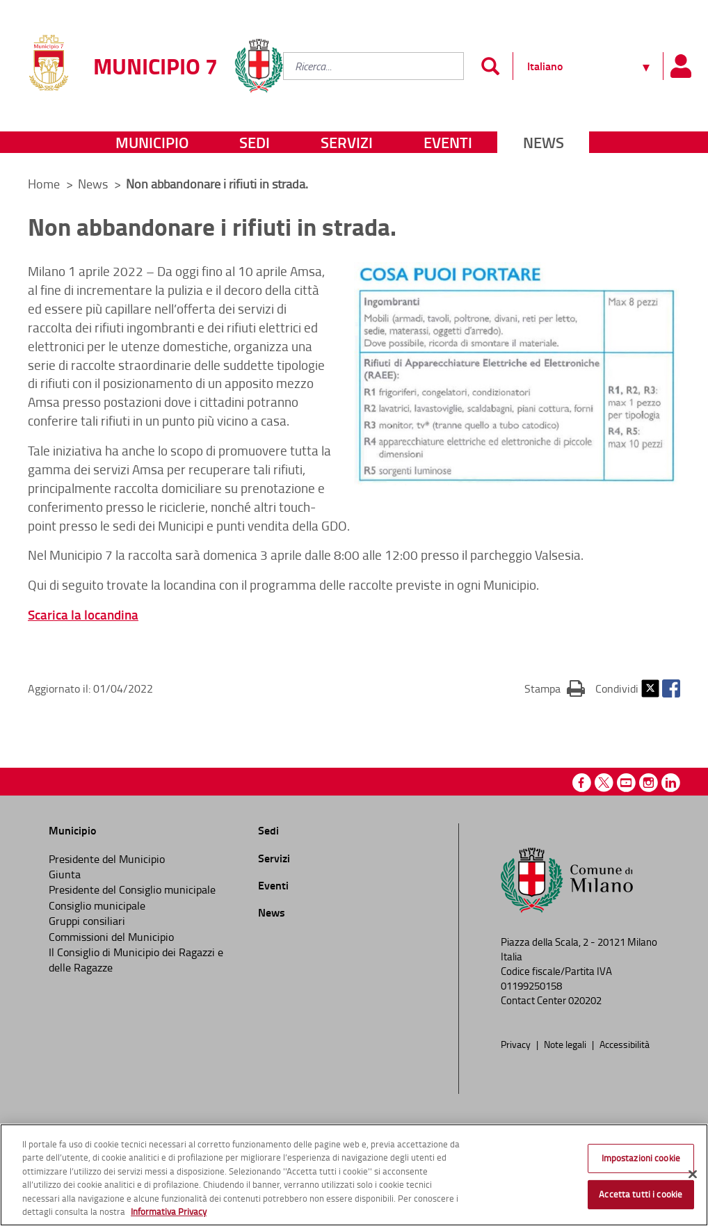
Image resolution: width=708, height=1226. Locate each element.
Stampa (554, 687)
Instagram (648, 782)
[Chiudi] (692, 1174)
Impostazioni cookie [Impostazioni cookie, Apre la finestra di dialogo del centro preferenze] (641, 1158)
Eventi (448, 142)
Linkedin (670, 782)
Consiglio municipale (97, 905)
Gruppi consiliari (87, 920)
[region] (354, 1175)
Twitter (650, 688)
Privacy (517, 1044)
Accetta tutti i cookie (640, 1194)
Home (44, 183)
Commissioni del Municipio (111, 936)
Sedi (254, 142)
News (543, 142)
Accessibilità (625, 1044)
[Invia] (490, 66)
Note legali (566, 1044)
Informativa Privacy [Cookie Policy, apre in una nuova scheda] (169, 1211)
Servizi (347, 142)
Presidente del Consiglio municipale (132, 889)
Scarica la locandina (83, 614)
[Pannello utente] (680, 66)
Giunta (65, 874)
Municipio (151, 142)
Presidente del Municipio (107, 858)
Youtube (626, 782)
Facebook (671, 688)
